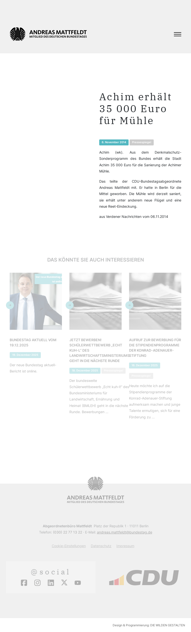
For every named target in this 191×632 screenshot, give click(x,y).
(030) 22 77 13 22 (67, 532)
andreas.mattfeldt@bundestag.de (124, 532)
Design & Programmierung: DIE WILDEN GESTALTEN (149, 625)
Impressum (125, 546)
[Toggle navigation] (177, 34)
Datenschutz (101, 546)
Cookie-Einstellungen (69, 546)
